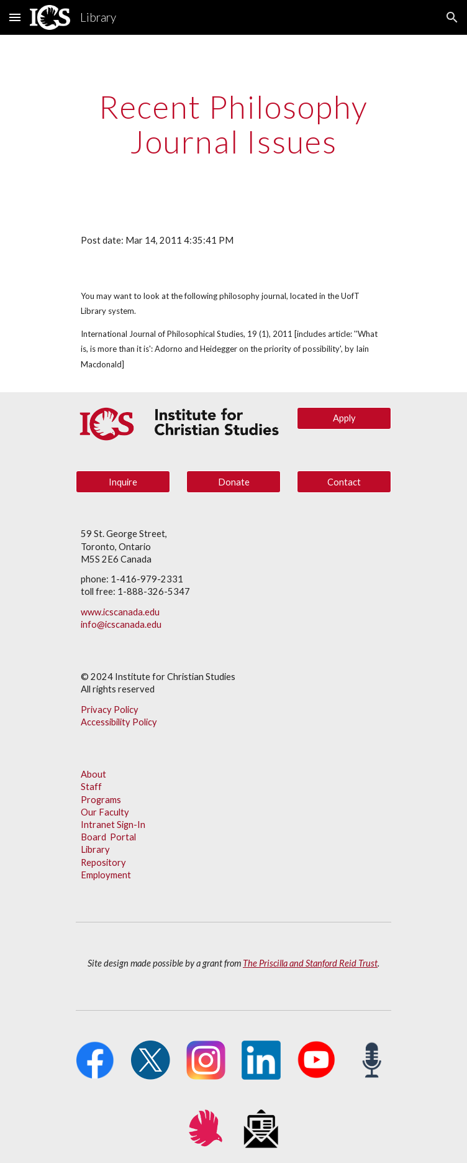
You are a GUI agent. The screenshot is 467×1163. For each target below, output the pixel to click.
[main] (233, 124)
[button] (15, 17)
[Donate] (233, 481)
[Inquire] (122, 481)
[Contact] (343, 481)
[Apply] (343, 418)
